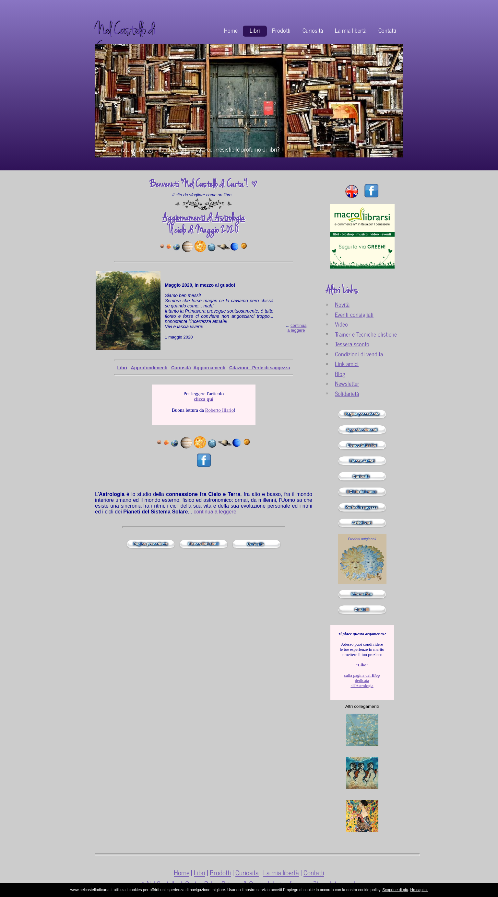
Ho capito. (419, 890)
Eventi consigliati (354, 314)
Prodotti (281, 30)
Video (341, 324)
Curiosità (312, 30)
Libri (255, 30)
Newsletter (347, 383)
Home (231, 30)
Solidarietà (347, 393)
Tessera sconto (352, 344)
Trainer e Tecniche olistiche (366, 334)
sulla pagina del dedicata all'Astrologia (362, 675)
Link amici (347, 363)
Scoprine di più (395, 890)
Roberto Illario (219, 410)
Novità (342, 304)
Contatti (387, 30)
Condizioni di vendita (359, 354)
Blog (340, 373)
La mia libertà (350, 30)
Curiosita (247, 872)
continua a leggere (296, 328)
